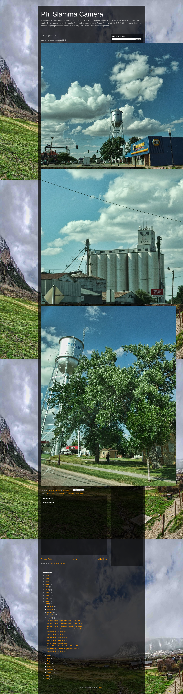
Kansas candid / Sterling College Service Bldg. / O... (63, 649)
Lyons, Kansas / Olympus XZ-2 (57, 643)
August (49, 618)
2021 (47, 587)
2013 (47, 679)
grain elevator (50, 493)
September (51, 615)
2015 (47, 604)
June (49, 658)
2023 (47, 581)
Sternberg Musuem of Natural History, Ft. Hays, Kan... (64, 620)
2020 (47, 590)
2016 (47, 601)
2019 (47, 592)
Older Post (102, 559)
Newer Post (46, 559)
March (49, 666)
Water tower (80, 493)
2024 (47, 578)
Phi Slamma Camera (72, 14)
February (50, 669)
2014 (47, 676)
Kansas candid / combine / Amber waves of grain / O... (64, 629)
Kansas (58, 493)
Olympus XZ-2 (70, 493)
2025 (47, 575)
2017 (47, 598)
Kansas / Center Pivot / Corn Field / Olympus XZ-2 (63, 646)
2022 (47, 584)
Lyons (63, 493)
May (48, 661)
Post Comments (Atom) (57, 563)
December (50, 606)
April (49, 663)
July (48, 655)
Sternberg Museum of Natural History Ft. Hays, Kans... (64, 626)
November (50, 609)
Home (74, 559)
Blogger (100, 687)
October (50, 612)
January (50, 672)
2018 (47, 595)
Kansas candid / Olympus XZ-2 (57, 632)
